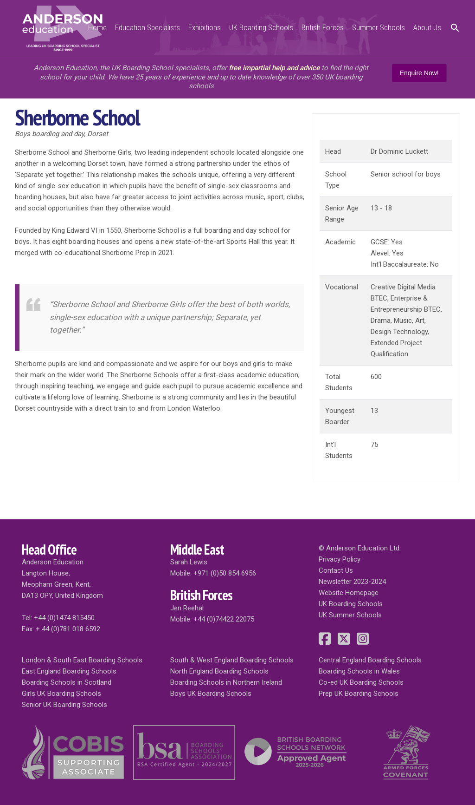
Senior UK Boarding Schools (64, 704)
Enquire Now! (419, 73)
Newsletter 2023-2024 (352, 581)
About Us (427, 27)
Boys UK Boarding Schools (210, 693)
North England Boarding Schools (219, 671)
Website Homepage (349, 593)
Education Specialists (147, 27)
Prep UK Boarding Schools (358, 693)
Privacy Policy (339, 559)
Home (97, 27)
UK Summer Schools (350, 615)
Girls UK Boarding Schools (61, 693)
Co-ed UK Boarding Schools (361, 682)
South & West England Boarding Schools (232, 660)
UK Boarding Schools (261, 27)
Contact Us (336, 570)
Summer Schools (378, 27)
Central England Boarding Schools (370, 660)
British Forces (323, 27)
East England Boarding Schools (69, 671)
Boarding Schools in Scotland (66, 682)
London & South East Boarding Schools (82, 660)
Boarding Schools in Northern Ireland (226, 682)
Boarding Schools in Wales (359, 671)
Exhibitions (204, 27)
